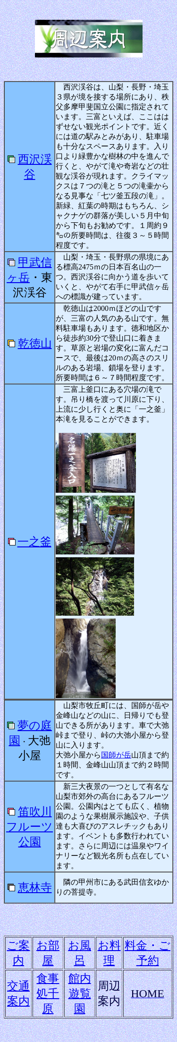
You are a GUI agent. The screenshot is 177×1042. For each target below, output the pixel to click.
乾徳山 (35, 343)
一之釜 (34, 542)
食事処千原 (47, 993)
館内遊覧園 (79, 993)
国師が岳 (116, 755)
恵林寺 (35, 887)
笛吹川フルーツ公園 (29, 827)
